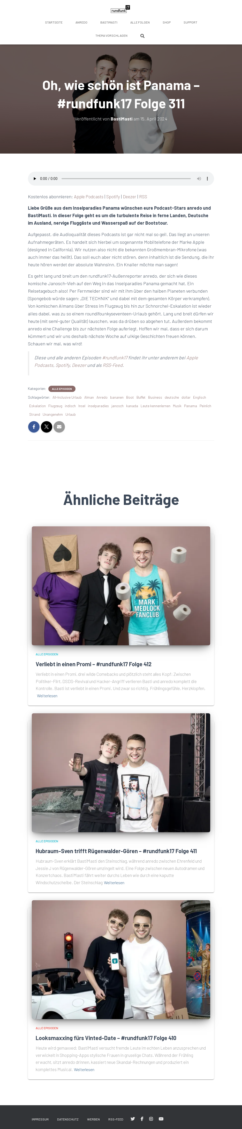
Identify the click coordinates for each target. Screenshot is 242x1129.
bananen (117, 397)
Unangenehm (53, 414)
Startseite (54, 22)
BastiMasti (108, 22)
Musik (177, 406)
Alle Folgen (140, 22)
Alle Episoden (62, 388)
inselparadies (98, 406)
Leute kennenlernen (155, 406)
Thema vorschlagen (111, 35)
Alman (89, 397)
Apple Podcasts (89, 196)
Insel (81, 406)
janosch (117, 406)
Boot (130, 397)
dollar (186, 397)
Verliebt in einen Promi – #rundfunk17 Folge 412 (100, 664)
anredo (81, 22)
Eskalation (37, 406)
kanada (132, 406)
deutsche (172, 397)
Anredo (102, 397)
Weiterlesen (48, 695)
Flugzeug (55, 406)
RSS (145, 196)
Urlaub (70, 414)
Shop (167, 22)
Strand (34, 414)
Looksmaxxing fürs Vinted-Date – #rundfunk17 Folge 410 (114, 1046)
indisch (70, 406)
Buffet (141, 397)
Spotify (115, 196)
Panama (190, 406)
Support (190, 22)
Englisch (199, 397)
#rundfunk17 (114, 357)
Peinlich (205, 406)
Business (155, 397)
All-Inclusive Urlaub (67, 397)
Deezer (131, 196)
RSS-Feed (113, 365)
